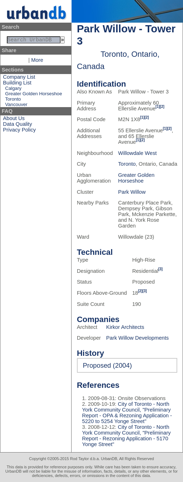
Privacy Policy (19, 131)
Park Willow (132, 192)
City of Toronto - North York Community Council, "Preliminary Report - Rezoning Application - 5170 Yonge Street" (126, 435)
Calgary (13, 89)
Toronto (13, 100)
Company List (19, 78)
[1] (158, 107)
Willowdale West (137, 153)
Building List (17, 84)
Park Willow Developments (137, 338)
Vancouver (16, 106)
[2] (162, 107)
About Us (13, 120)
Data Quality (17, 125)
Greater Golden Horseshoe (33, 95)
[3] (160, 269)
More (37, 61)
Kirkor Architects (125, 327)
